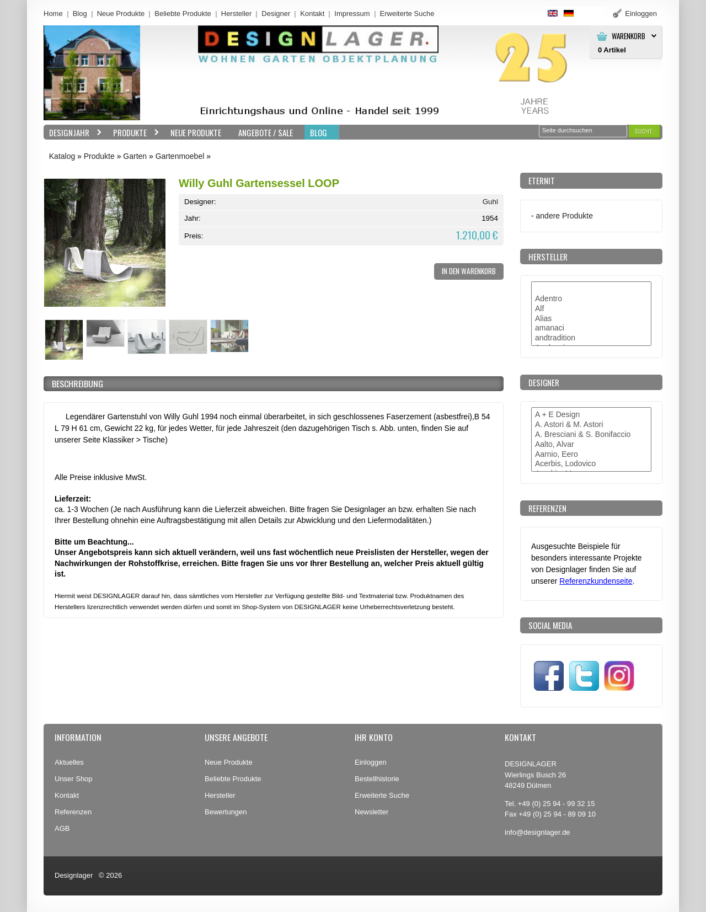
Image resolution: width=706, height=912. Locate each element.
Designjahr (73, 132)
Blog (80, 13)
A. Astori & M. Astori (591, 425)
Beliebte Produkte (182, 13)
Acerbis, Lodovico (591, 464)
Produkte (133, 132)
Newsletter (371, 812)
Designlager (74, 875)
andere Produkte (564, 215)
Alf (591, 309)
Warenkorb (628, 36)
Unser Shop (74, 779)
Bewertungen (226, 812)
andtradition (591, 338)
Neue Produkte (121, 13)
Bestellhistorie (377, 779)
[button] (644, 131)
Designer (275, 13)
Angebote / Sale (265, 132)
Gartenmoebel (180, 156)
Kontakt (312, 13)
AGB (62, 828)
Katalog (62, 156)
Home (53, 13)
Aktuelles (69, 762)
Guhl (490, 202)
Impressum (352, 13)
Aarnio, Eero (591, 455)
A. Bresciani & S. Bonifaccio (591, 435)
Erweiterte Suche (382, 795)
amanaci (591, 328)
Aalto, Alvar (591, 445)
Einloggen (371, 762)
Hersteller (236, 13)
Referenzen (73, 812)
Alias (591, 319)
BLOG (318, 132)
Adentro (591, 299)
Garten (135, 156)
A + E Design (591, 415)
